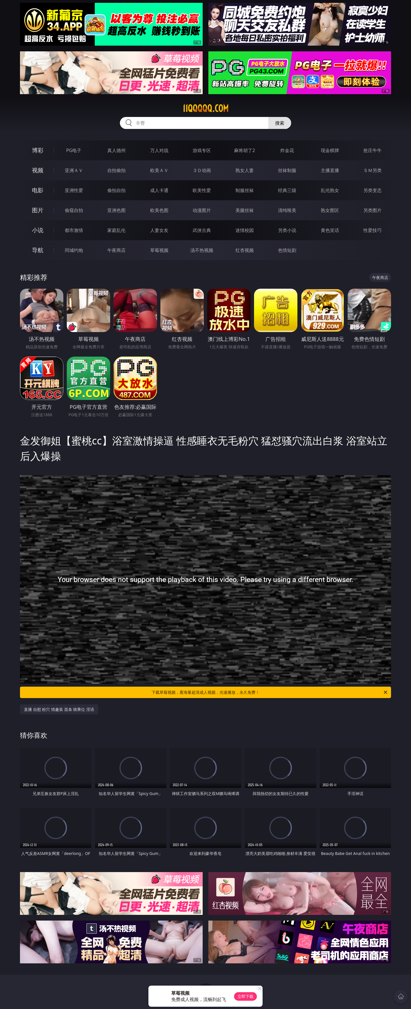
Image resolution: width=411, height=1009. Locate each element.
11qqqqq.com (206, 108)
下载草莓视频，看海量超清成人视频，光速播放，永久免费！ (270, 692)
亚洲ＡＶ (74, 170)
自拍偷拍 (116, 170)
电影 (37, 190)
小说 (37, 230)
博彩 (37, 150)
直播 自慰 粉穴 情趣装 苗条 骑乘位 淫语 (59, 709)
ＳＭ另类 (372, 170)
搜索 (279, 123)
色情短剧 (287, 250)
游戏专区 (202, 150)
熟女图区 (330, 210)
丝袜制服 (287, 170)
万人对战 (159, 150)
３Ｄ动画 (202, 170)
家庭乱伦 (116, 230)
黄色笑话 (330, 230)
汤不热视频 (201, 250)
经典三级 (287, 190)
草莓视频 (159, 250)
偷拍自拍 (116, 190)
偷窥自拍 (74, 210)
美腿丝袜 (244, 210)
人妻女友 (159, 230)
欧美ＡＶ (159, 170)
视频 (37, 170)
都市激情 (74, 230)
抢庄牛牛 (372, 150)
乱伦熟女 (330, 190)
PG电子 (73, 150)
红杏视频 (244, 250)
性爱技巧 (372, 230)
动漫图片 (202, 210)
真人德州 (116, 150)
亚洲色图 (116, 210)
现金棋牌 (330, 150)
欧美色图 (159, 210)
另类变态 (372, 190)
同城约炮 (74, 250)
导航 (37, 250)
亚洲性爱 (74, 190)
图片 (37, 210)
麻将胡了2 (244, 150)
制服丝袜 (244, 190)
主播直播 (330, 170)
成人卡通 (159, 190)
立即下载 (245, 996)
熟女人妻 (244, 170)
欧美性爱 (202, 190)
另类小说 (287, 230)
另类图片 (372, 210)
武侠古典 (202, 230)
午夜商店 (116, 250)
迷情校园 (244, 230)
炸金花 (287, 150)
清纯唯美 (287, 210)
